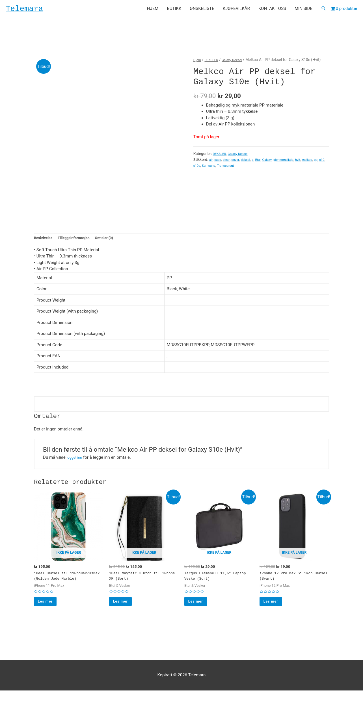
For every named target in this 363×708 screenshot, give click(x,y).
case (219, 162)
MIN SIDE (303, 10)
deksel (250, 162)
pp (210, 168)
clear (229, 162)
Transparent (259, 168)
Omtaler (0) (116, 242)
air (211, 162)
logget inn (75, 462)
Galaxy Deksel (238, 63)
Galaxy (275, 162)
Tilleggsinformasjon (80, 242)
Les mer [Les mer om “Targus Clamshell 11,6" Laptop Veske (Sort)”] (198, 611)
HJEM (153, 10)
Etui (265, 162)
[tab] (45, 242)
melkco (199, 168)
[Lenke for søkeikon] (324, 10)
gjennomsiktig (295, 162)
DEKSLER (214, 63)
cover (238, 162)
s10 (216, 168)
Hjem (198, 63)
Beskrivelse (45, 242)
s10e (225, 168)
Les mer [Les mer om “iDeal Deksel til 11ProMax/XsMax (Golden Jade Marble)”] (48, 617)
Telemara (29, 10)
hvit (311, 162)
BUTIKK (174, 10)
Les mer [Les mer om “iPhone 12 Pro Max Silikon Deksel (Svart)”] (273, 611)
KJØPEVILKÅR (236, 10)
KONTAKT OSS (272, 10)
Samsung (239, 168)
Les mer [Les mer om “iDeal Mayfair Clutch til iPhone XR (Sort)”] (123, 611)
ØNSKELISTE (202, 10)
